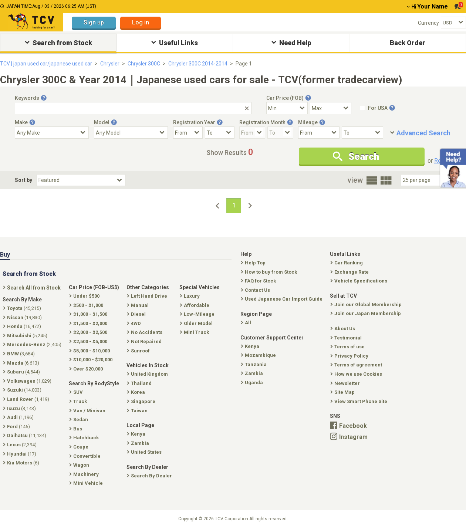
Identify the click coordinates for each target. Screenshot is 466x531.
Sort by (23, 180)
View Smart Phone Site (359, 401)
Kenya (250, 346)
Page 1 (244, 64)
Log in (140, 22)
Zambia (252, 373)
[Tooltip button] (44, 98)
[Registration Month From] (252, 132)
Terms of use (348, 346)
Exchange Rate (350, 272)
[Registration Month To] (280, 132)
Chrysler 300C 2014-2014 (197, 64)
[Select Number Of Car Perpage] (426, 180)
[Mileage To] (362, 132)
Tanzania (254, 364)
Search (356, 156)
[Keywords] (133, 108)
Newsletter (346, 383)
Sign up (94, 22)
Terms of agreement (357, 365)
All (246, 322)
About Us (343, 328)
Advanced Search (423, 133)
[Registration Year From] (188, 132)
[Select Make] (52, 132)
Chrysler (109, 64)
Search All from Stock (32, 288)
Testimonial (347, 338)
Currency (428, 23)
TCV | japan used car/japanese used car (46, 64)
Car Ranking (347, 263)
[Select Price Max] (330, 108)
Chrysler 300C (144, 64)
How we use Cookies (357, 374)
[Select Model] (131, 132)
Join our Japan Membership (366, 313)
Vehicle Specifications (359, 281)
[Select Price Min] (287, 108)
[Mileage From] (319, 132)
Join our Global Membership (367, 304)
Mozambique (259, 355)
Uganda (252, 382)
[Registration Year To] (219, 132)
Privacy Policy (350, 356)
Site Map (343, 392)
